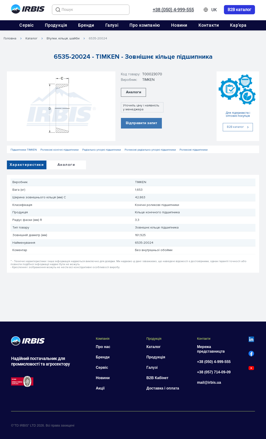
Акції (100, 388)
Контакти (208, 25)
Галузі (111, 25)
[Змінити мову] (214, 10)
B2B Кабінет (157, 378)
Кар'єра (238, 25)
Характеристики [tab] (27, 164)
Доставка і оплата (162, 388)
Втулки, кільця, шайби (63, 38)
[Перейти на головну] (28, 9)
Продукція (56, 25)
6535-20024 (98, 38)
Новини (179, 25)
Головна (10, 38)
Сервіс (26, 25)
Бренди (86, 25)
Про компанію (144, 25)
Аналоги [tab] (66, 164)
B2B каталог (239, 9)
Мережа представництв (211, 349)
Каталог (31, 38)
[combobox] (90, 10)
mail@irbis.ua (209, 382)
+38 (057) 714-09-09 (214, 372)
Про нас (103, 347)
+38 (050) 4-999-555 (173, 9)
